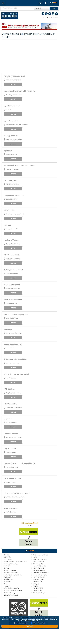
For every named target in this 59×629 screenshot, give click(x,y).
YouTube (53, 13)
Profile (13, 84)
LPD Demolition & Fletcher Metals (17, 493)
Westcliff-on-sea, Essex (12, 363)
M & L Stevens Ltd (11, 508)
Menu (3, 3)
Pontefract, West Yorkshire (14, 139)
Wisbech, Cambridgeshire (13, 80)
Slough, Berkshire (11, 482)
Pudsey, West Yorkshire (13, 244)
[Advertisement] (29, 56)
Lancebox (7, 419)
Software (7, 586)
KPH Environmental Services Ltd (16, 374)
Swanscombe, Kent (11, 422)
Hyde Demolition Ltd (12, 106)
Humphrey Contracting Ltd (14, 76)
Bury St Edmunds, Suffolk (13, 393)
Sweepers (36, 586)
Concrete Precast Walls (40, 575)
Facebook (56, 13)
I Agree (29, 626)
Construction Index (9, 16)
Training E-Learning (39, 570)
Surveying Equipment (11, 595)
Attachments (8, 559)
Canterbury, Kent (11, 452)
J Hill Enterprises (10, 180)
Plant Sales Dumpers (39, 566)
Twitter (46, 13)
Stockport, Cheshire (11, 199)
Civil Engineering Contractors (13, 575)
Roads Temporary (38, 568)
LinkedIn (49, 13)
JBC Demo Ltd (9, 210)
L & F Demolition (10, 404)
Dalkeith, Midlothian (12, 169)
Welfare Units (8, 579)
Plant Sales (7, 557)
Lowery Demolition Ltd (13, 478)
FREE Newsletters (40, 3)
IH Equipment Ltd (11, 136)
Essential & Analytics (21, 623)
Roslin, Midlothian (11, 348)
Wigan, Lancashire (11, 154)
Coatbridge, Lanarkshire (13, 259)
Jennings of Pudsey (11, 240)
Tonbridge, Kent (10, 512)
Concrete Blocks (38, 564)
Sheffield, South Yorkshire (13, 333)
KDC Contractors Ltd (12, 285)
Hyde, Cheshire (10, 110)
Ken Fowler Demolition (13, 299)
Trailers (35, 557)
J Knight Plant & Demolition (14, 195)
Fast (53, 3)
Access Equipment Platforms (13, 590)
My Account (46, 3)
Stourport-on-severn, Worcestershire (16, 124)
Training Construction (11, 564)
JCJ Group (7, 225)
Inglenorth (8, 151)
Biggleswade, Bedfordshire (14, 408)
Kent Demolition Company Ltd (16, 314)
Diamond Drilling (9, 593)
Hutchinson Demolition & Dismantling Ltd (20, 91)
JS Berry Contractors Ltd (13, 270)
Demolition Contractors (11, 588)
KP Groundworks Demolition (15, 359)
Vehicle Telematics (38, 577)
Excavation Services (10, 570)
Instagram (43, 13)
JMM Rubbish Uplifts (12, 255)
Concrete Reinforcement (40, 555)
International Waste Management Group (19, 165)
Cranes (6, 568)
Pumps (6, 584)
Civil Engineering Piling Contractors (15, 561)
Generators (7, 581)
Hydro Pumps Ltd (10, 121)
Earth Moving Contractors (41, 573)
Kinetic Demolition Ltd (12, 344)
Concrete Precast (38, 590)
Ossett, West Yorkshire (12, 184)
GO (54, 8)
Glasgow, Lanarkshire (12, 229)
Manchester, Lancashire (13, 288)
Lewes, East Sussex (11, 303)
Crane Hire (7, 566)
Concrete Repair (38, 588)
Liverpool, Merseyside (12, 467)
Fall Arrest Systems (39, 579)
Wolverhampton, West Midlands (15, 497)
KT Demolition (9, 389)
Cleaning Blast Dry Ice (39, 593)
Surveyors (36, 584)
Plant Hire (7, 555)
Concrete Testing (38, 581)
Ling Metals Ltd (10, 448)
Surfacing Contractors (11, 573)
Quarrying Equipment (39, 559)
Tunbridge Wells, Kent (12, 318)
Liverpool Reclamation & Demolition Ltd (19, 463)
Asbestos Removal (38, 561)
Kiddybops (8, 329)
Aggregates (7, 577)
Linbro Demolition (11, 434)
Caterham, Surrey (11, 378)
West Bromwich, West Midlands (15, 214)
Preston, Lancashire (12, 273)
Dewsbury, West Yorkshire (13, 95)
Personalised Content (38, 623)
